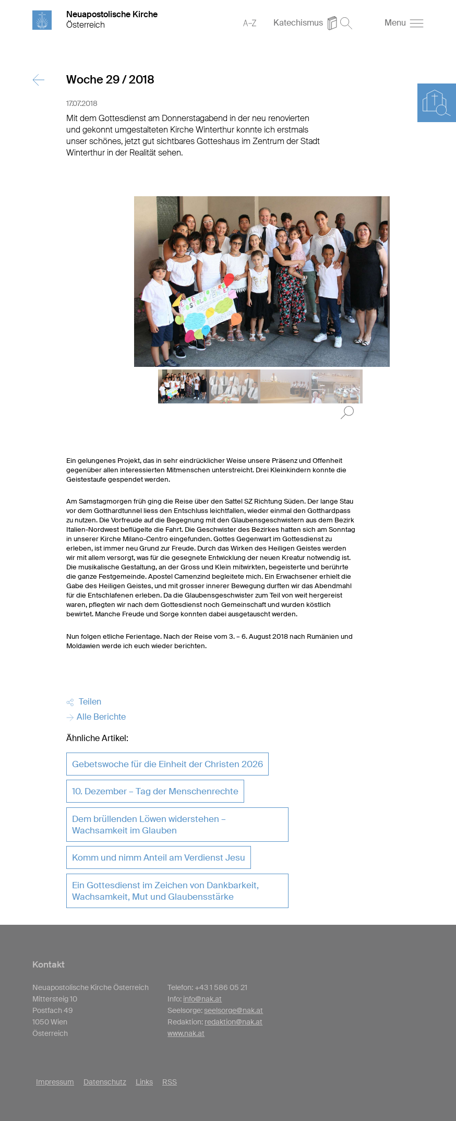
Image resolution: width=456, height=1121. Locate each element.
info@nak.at (202, 999)
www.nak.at (186, 1033)
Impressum (55, 1082)
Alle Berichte (96, 716)
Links (144, 1082)
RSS (169, 1082)
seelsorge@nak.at (233, 1010)
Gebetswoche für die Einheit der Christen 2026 (167, 764)
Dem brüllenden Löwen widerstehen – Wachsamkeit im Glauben (149, 824)
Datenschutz (104, 1082)
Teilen (83, 701)
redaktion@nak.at (233, 1022)
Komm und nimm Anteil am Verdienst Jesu (158, 857)
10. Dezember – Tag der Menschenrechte (155, 791)
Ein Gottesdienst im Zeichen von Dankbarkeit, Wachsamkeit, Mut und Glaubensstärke (165, 890)
